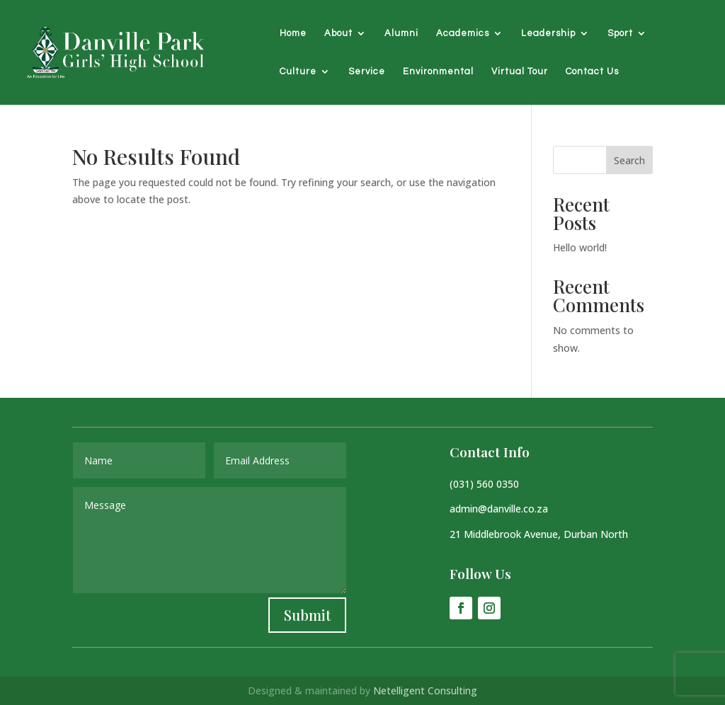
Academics (462, 33)
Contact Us (592, 71)
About (338, 33)
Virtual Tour (519, 71)
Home (293, 33)
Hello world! (580, 247)
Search (629, 160)
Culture (298, 71)
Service (366, 71)
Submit (307, 614)
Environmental (438, 71)
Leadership (548, 33)
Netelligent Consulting (425, 690)
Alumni (401, 33)
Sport (620, 33)
